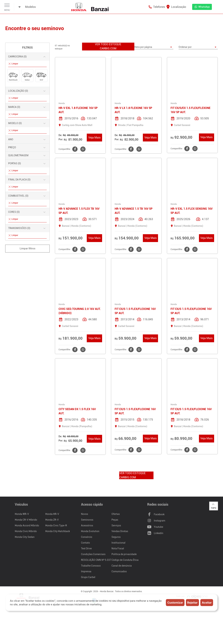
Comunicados (119, 571)
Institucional (118, 542)
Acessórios (87, 525)
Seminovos (87, 520)
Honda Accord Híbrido (27, 525)
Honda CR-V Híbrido (26, 520)
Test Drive (86, 548)
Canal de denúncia (122, 565)
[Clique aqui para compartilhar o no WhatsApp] (83, 149)
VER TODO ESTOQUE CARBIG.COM (108, 46)
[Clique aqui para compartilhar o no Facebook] (75, 149)
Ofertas (116, 514)
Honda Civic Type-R (56, 525)
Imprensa (86, 571)
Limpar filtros (27, 248)
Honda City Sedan (24, 537)
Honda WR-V (22, 514)
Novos (84, 514)
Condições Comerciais (93, 554)
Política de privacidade (124, 554)
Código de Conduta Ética (125, 560)
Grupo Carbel (88, 577)
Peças (115, 520)
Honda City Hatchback (57, 531)
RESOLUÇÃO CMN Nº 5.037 (96, 560)
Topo (213, 506)
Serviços (116, 525)
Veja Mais (94, 137)
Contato (85, 542)
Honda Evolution (90, 531)
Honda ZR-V (52, 520)
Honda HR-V (52, 514)
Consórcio (86, 537)
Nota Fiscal (118, 548)
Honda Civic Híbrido (26, 531)
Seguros (116, 537)
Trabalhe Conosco (91, 565)
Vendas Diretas (120, 531)
